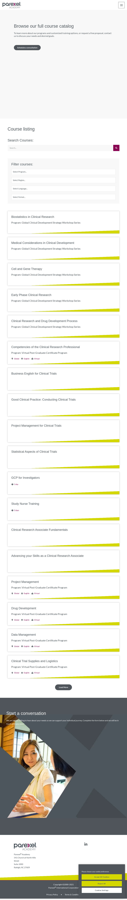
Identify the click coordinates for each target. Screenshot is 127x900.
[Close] (122, 868)
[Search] (116, 148)
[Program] (63, 172)
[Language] (63, 189)
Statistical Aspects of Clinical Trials (34, 453)
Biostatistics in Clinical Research (32, 218)
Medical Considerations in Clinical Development (42, 244)
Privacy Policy (52, 896)
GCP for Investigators (25, 479)
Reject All (102, 884)
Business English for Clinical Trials (34, 374)
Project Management (25, 583)
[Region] (63, 181)
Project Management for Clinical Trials (36, 426)
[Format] (63, 198)
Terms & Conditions (72, 896)
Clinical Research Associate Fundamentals (39, 531)
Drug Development (23, 609)
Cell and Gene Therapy (26, 270)
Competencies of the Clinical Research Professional (45, 348)
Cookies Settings (102, 890)
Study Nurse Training (25, 505)
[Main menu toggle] (121, 5)
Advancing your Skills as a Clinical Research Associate (47, 557)
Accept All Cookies (101, 877)
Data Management (23, 636)
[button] (63, 689)
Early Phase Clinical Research (31, 296)
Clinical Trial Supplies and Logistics (34, 662)
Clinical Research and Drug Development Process (44, 322)
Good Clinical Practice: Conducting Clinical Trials (43, 400)
